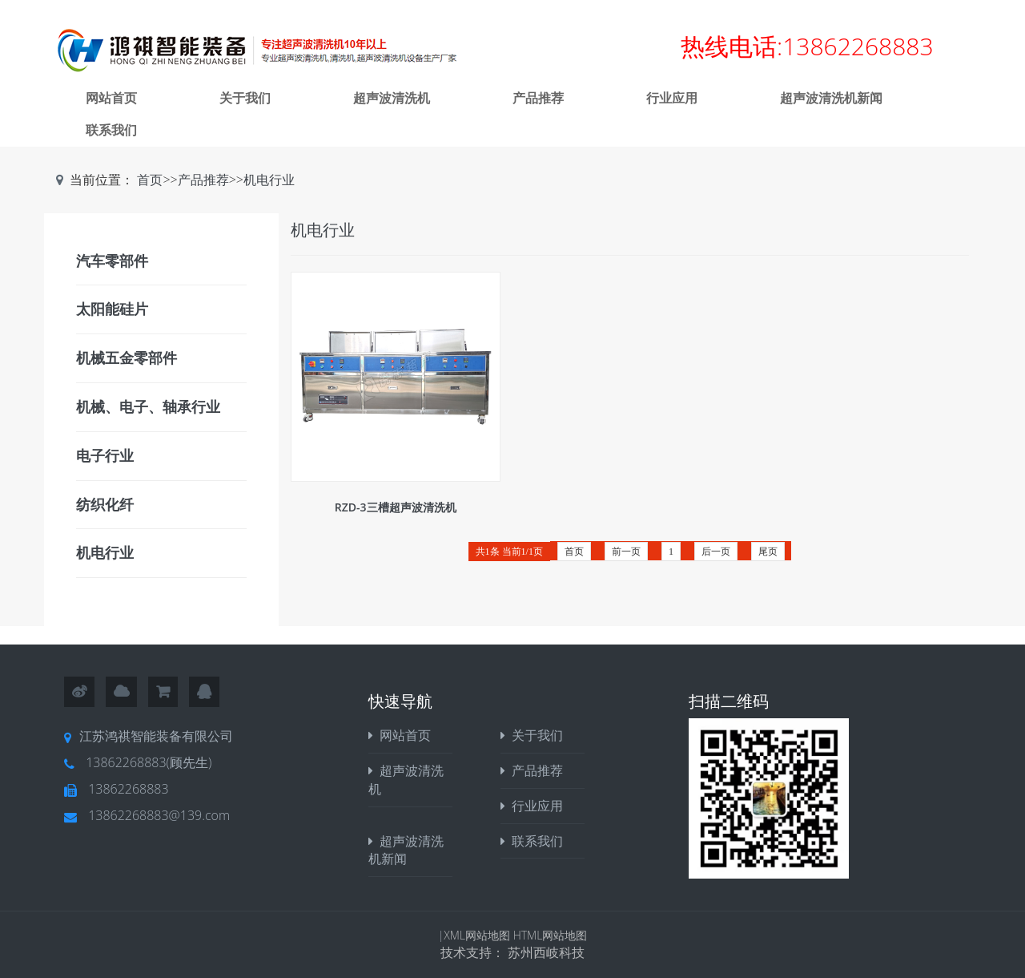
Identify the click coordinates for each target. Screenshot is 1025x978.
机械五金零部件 (126, 357)
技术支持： (474, 952)
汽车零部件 (112, 260)
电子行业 (105, 455)
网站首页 (111, 98)
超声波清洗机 (391, 98)
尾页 (768, 551)
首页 (150, 179)
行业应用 (671, 98)
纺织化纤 (105, 504)
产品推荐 (538, 98)
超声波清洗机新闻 (831, 98)
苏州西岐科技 (546, 952)
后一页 (715, 551)
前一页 (626, 551)
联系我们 (111, 130)
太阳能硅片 (112, 308)
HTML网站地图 (550, 935)
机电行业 (269, 179)
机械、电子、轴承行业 (148, 406)
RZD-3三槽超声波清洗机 (395, 507)
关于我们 (245, 98)
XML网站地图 (478, 935)
